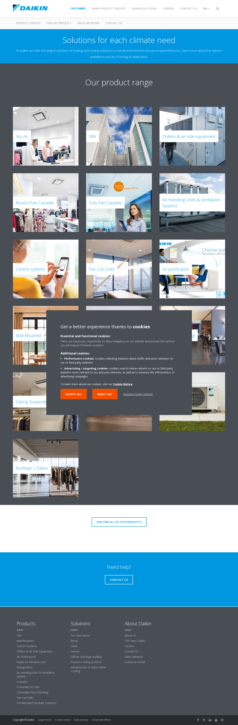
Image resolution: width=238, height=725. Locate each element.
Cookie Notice (122, 384)
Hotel (74, 646)
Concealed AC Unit (28, 687)
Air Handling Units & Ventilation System (36, 674)
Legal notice (45, 719)
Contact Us (131, 651)
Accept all (74, 394)
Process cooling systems (86, 662)
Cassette (22, 681)
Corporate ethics (101, 719)
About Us (130, 635)
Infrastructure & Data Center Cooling (88, 669)
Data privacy (81, 719)
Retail (74, 641)
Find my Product (58, 23)
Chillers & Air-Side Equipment (34, 651)
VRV (19, 635)
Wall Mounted (25, 641)
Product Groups (28, 23)
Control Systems (27, 646)
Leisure (75, 651)
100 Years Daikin (135, 641)
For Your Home (80, 635)
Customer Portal (135, 662)
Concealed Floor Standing (32, 692)
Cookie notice (63, 719)
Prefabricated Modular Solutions (36, 703)
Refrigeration (25, 667)
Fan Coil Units (25, 697)
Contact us (113, 23)
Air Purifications (26, 656)
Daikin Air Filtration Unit (31, 662)
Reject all (104, 394)
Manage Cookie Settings (138, 394)
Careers (129, 646)
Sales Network (88, 23)
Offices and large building (86, 656)
